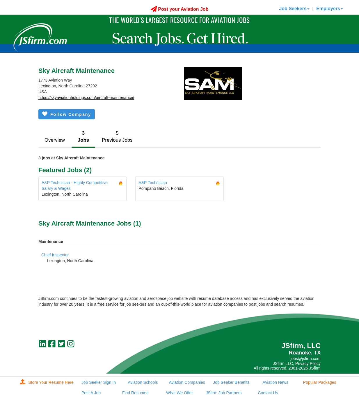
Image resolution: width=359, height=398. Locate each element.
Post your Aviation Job (180, 9)
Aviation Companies (187, 382)
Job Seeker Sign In (98, 382)
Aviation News (275, 382)
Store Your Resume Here (47, 382)
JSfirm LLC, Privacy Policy (297, 363)
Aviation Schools (143, 382)
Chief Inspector (55, 255)
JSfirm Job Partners (223, 392)
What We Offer (179, 392)
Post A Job (91, 392)
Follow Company (66, 114)
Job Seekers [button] (294, 8)
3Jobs (83, 136)
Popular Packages (319, 382)
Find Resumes (135, 392)
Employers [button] (329, 8)
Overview (55, 140)
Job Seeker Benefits (231, 382)
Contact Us (268, 392)
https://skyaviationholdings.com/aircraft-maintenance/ (86, 97)
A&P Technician (152, 182)
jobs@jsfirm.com (305, 358)
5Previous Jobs (117, 136)
